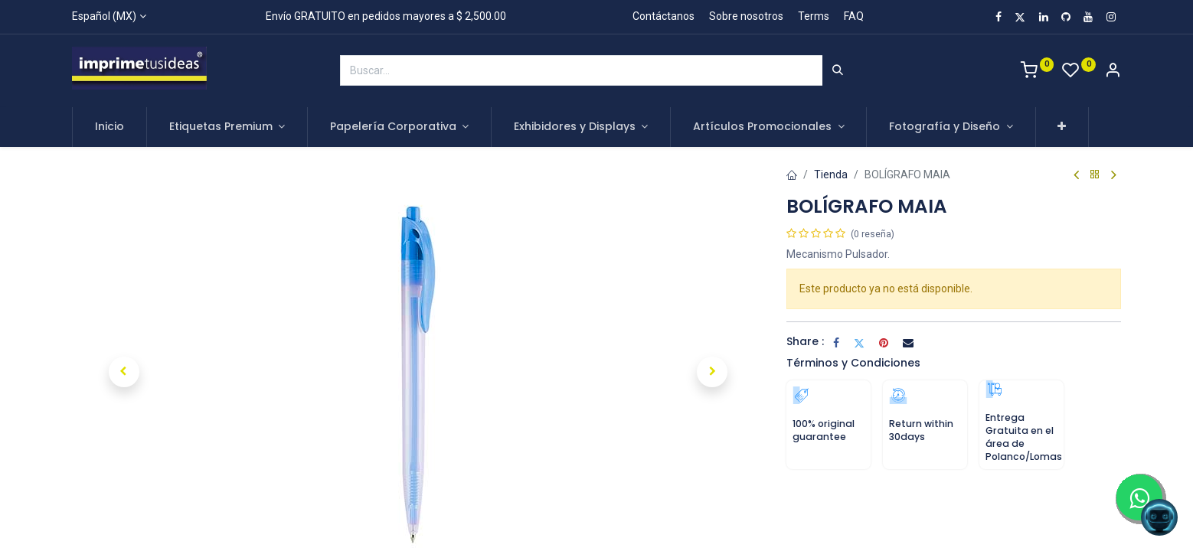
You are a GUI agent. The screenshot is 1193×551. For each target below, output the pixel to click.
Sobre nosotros (746, 16)
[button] (1062, 127)
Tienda (831, 174)
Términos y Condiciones (853, 362)
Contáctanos (663, 16)
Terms (813, 16)
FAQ (854, 16)
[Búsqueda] (837, 70)
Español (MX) (104, 16)
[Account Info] (1112, 72)
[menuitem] (109, 127)
